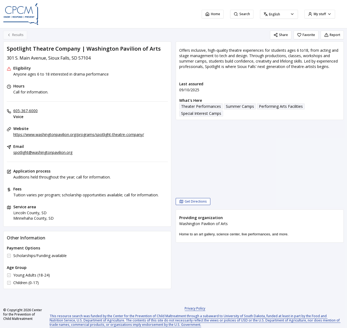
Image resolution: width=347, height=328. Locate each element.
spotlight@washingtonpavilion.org (42, 152)
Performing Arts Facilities (281, 106)
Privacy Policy (195, 308)
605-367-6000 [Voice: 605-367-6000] (25, 110)
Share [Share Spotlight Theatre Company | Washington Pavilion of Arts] (281, 35)
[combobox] (279, 14)
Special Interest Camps (201, 113)
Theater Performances (201, 106)
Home (212, 14)
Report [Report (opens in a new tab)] (332, 35)
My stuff (320, 14)
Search (242, 14)
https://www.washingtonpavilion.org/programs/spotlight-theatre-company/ (78, 134)
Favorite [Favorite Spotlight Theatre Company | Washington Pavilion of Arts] (306, 35)
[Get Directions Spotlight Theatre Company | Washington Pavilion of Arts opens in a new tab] (193, 201)
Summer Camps (240, 106)
